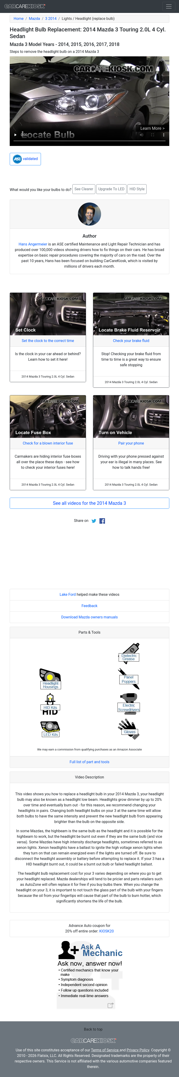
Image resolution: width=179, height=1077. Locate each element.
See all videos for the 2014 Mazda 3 (89, 503)
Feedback (90, 606)
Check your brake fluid (131, 341)
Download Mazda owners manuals (89, 617)
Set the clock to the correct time (48, 341)
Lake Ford (68, 594)
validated (25, 159)
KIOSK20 (106, 931)
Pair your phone (131, 443)
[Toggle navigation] (168, 6)
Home (19, 18)
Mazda (34, 18)
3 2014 (51, 18)
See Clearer (83, 189)
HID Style (137, 189)
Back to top (93, 1029)
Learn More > (152, 128)
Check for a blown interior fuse (48, 443)
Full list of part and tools (89, 762)
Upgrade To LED (111, 189)
